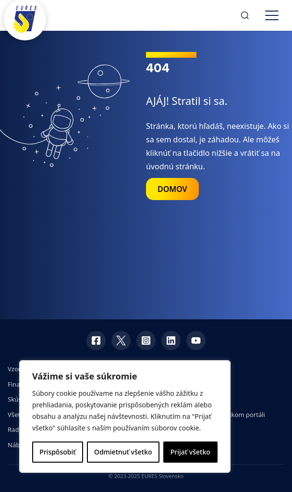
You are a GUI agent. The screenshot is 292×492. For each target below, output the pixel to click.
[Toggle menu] (271, 15)
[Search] (245, 15)
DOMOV (172, 189)
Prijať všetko (190, 451)
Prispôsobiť (57, 451)
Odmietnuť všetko (123, 451)
